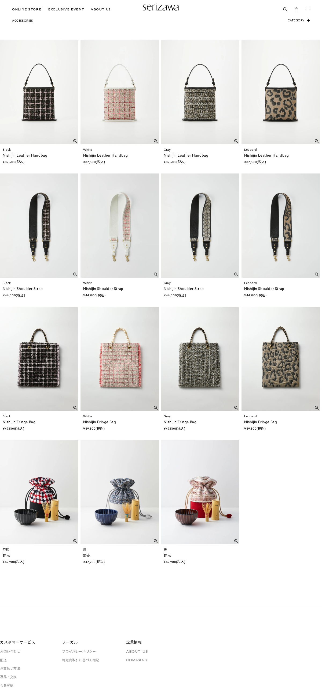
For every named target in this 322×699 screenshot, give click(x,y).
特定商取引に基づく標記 (80, 660)
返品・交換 (8, 677)
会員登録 (6, 685)
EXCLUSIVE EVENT (66, 9)
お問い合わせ (10, 651)
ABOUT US (101, 9)
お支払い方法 (10, 668)
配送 (3, 660)
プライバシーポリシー (79, 651)
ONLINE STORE (26, 9)
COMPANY (137, 660)
